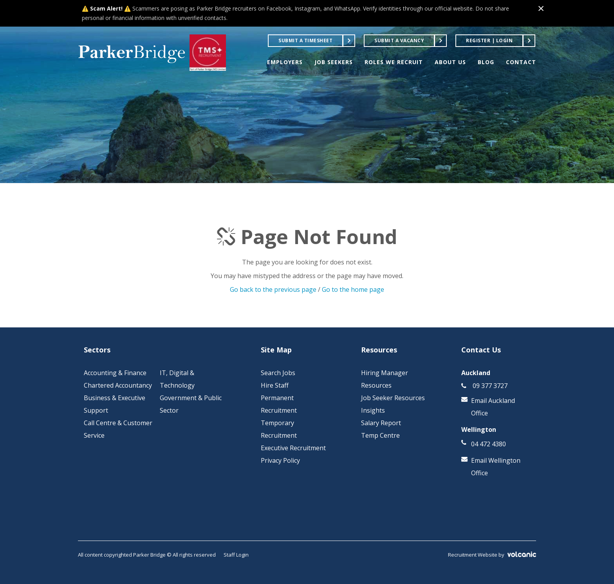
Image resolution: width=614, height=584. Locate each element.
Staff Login (236, 554)
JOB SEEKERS (333, 62)
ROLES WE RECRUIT (394, 62)
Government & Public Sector (191, 404)
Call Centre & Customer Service (118, 429)
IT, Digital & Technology (177, 379)
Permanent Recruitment (279, 404)
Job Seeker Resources (393, 398)
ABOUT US (450, 62)
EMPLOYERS (285, 62)
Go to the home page (353, 289)
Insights (373, 410)
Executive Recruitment (293, 448)
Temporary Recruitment (279, 429)
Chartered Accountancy (118, 385)
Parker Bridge (132, 52)
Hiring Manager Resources (384, 379)
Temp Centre (380, 435)
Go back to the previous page (273, 289)
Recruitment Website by (492, 554)
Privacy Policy (280, 460)
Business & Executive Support (114, 404)
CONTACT (521, 62)
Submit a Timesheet (305, 40)
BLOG (486, 62)
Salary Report (381, 423)
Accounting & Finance (115, 372)
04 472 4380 (488, 444)
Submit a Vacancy (399, 40)
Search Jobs (278, 372)
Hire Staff (275, 385)
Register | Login (489, 40)
